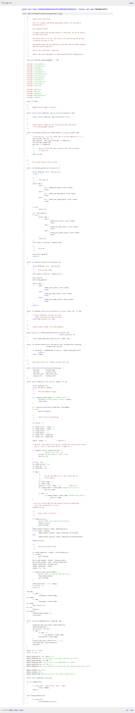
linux (35, 9)
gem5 (24, 9)
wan (92, 9)
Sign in (131, 3)
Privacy (16, 710)
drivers (82, 9)
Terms (21, 710)
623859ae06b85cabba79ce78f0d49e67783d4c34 (57, 9)
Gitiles (11, 710)
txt (127, 710)
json (131, 710)
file (60, 13)
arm (29, 9)
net (87, 9)
